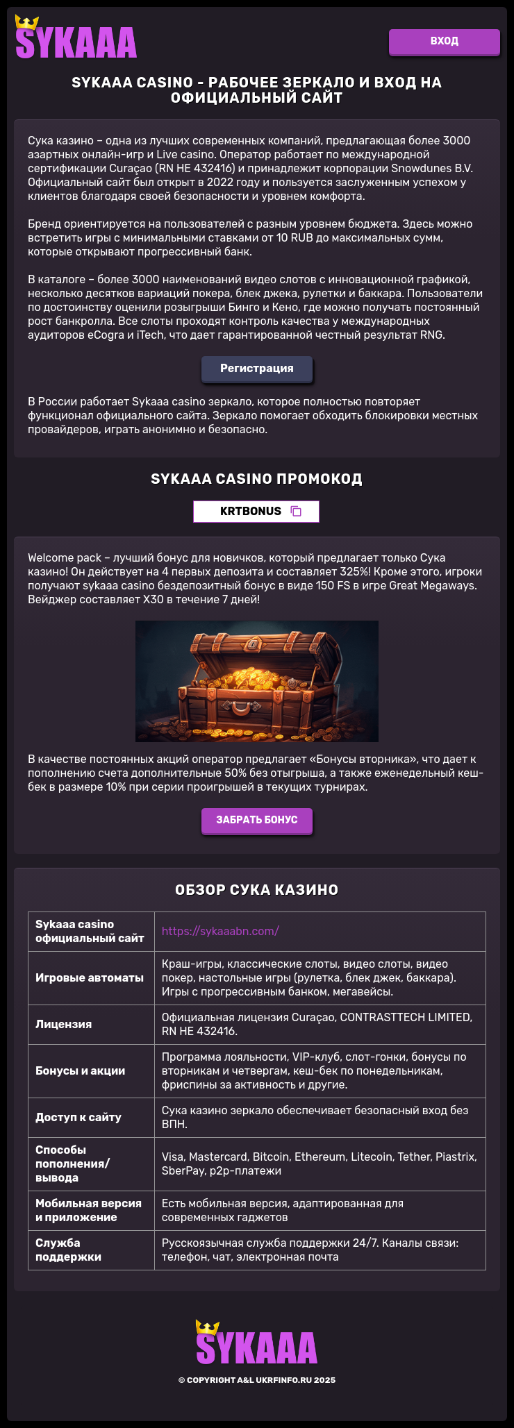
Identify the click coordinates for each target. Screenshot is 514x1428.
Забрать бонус (256, 820)
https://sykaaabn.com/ (221, 931)
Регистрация (257, 368)
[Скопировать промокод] (296, 512)
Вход (444, 41)
